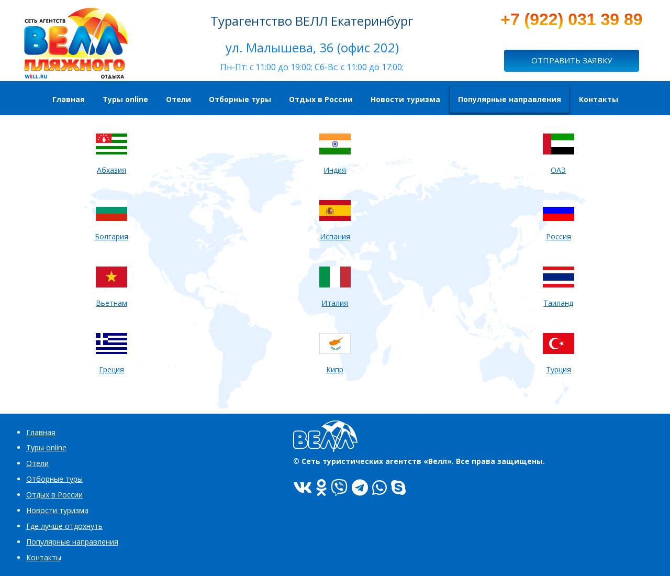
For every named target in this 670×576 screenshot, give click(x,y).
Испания (335, 236)
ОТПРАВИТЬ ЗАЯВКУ (571, 60)
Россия (558, 236)
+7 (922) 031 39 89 (571, 19)
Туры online (46, 447)
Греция (111, 369)
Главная (40, 432)
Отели (37, 463)
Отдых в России (54, 495)
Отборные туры (54, 479)
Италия (334, 303)
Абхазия (111, 170)
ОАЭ (558, 170)
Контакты (43, 557)
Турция (558, 369)
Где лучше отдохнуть (64, 526)
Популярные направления (72, 542)
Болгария (111, 236)
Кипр (334, 369)
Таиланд (558, 303)
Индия (334, 170)
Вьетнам (111, 303)
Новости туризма (57, 510)
